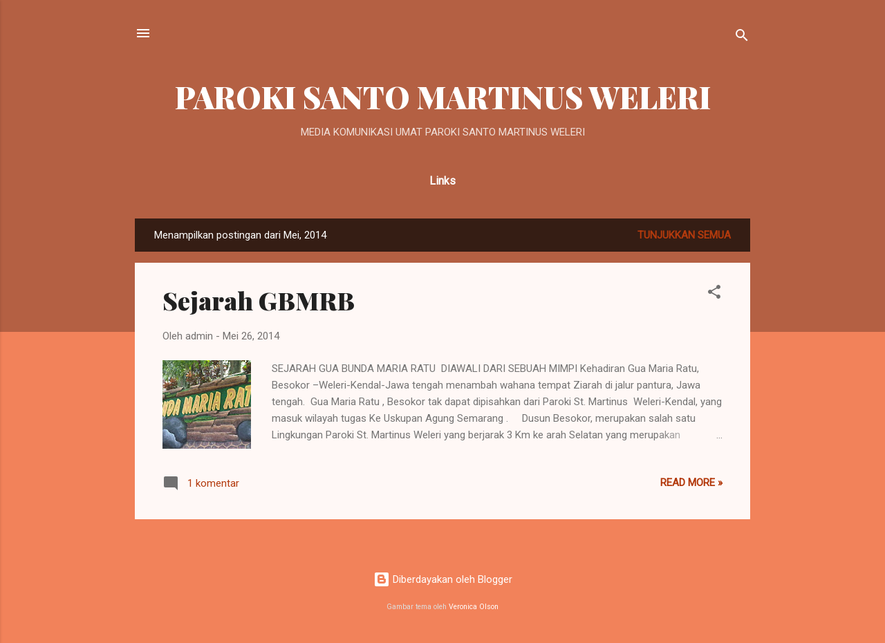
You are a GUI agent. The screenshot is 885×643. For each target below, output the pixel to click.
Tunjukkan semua (684, 235)
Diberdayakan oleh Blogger (442, 579)
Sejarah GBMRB (258, 300)
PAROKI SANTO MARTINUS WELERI (443, 96)
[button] (714, 294)
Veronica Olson (474, 606)
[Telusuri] (742, 38)
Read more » (691, 482)
